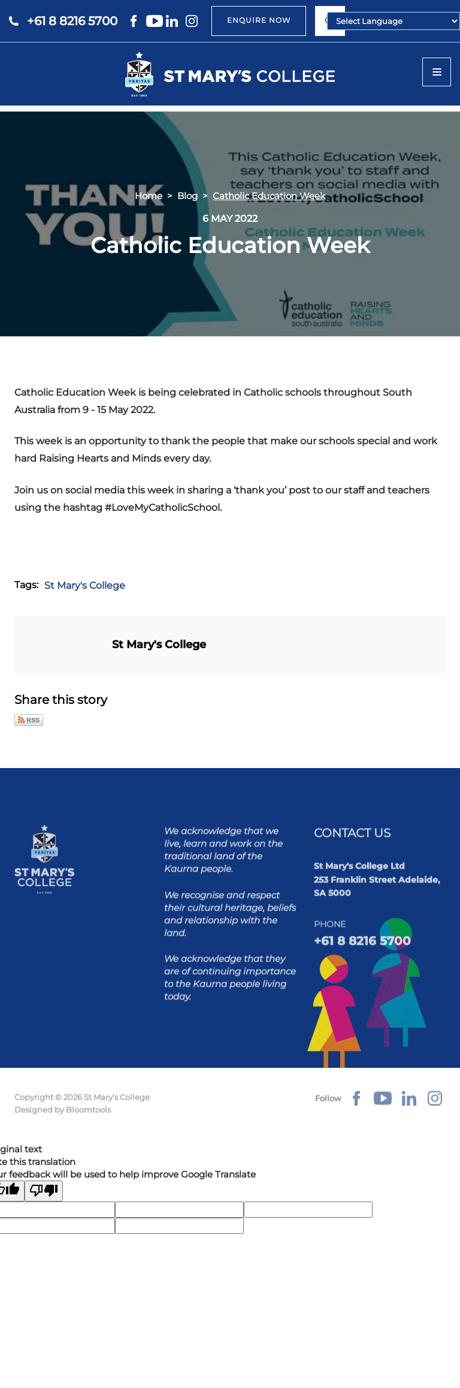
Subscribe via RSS (28, 720)
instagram (194, 21)
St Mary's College (84, 585)
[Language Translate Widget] (393, 21)
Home (148, 195)
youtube (154, 21)
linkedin (174, 21)
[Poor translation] (44, 1191)
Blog (187, 195)
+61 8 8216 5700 (72, 21)
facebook (134, 21)
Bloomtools (88, 1116)
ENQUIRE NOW (258, 20)
